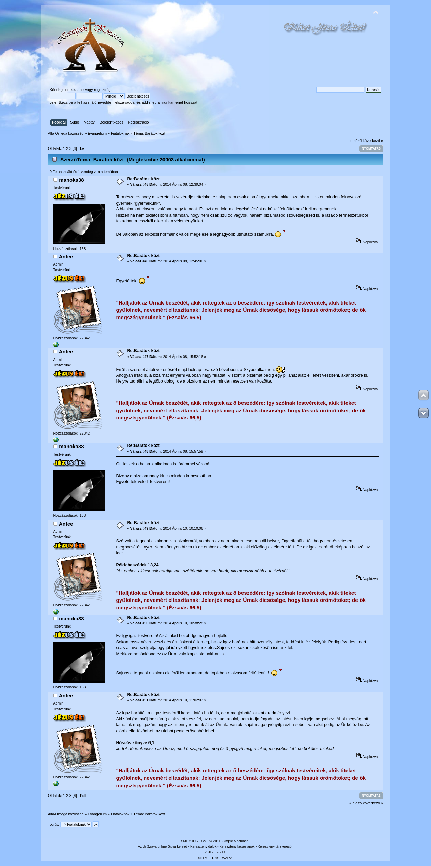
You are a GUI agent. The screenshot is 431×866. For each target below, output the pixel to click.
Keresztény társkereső (274, 846)
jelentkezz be (73, 90)
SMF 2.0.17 (190, 841)
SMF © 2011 (211, 841)
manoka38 (71, 180)
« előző (355, 141)
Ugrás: (54, 824)
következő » (373, 141)
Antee (66, 256)
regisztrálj (102, 90)
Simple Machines (235, 841)
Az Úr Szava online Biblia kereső (162, 846)
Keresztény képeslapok (236, 846)
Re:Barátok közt (143, 179)
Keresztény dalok (203, 846)
